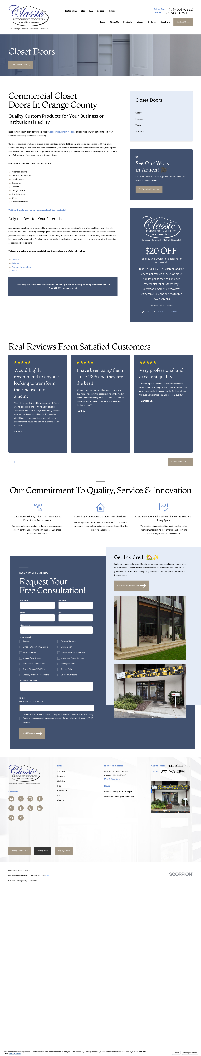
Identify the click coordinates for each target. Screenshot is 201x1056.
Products (61, 776)
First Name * (24, 601)
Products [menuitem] (127, 22)
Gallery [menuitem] (138, 113)
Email (160, 311)
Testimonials (71, 11)
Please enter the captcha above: (31, 702)
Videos (14, 271)
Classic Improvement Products (61, 132)
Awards (113, 11)
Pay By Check (64, 850)
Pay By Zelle (42, 850)
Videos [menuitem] (140, 22)
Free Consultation (20, 64)
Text (148, 311)
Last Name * (63, 601)
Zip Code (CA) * (26, 625)
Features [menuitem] (139, 119)
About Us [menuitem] (114, 22)
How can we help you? (28, 681)
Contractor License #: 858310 (19, 870)
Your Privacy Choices (39, 875)
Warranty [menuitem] (139, 131)
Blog (83, 11)
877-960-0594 (175, 13)
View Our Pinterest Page (131, 585)
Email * (61, 613)
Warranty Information (21, 267)
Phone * (23, 613)
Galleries (15, 263)
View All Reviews (180, 461)
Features (15, 259)
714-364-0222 (181, 9)
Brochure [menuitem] (165, 22)
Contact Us (183, 22)
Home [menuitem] (102, 22)
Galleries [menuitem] (152, 22)
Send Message (32, 733)
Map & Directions (112, 779)
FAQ (91, 11)
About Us (61, 771)
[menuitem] (11, 880)
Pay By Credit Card (19, 850)
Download (175, 311)
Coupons (101, 11)
